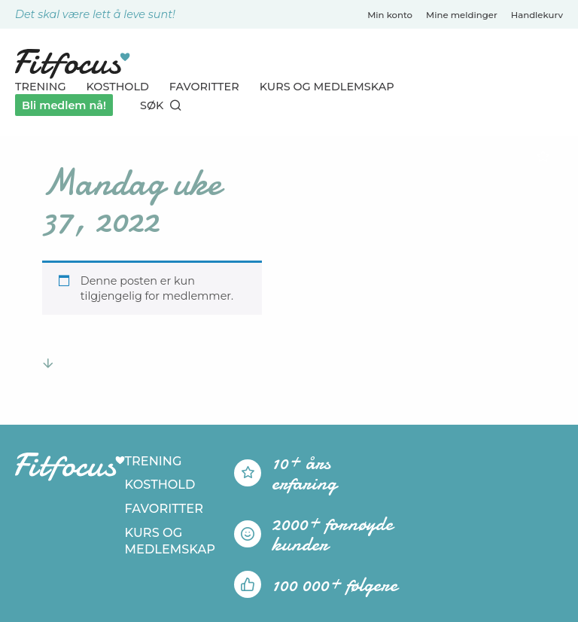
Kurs (327, 86)
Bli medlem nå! (64, 105)
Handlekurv (537, 15)
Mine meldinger (461, 15)
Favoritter (204, 86)
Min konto (389, 15)
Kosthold (118, 86)
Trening (40, 86)
